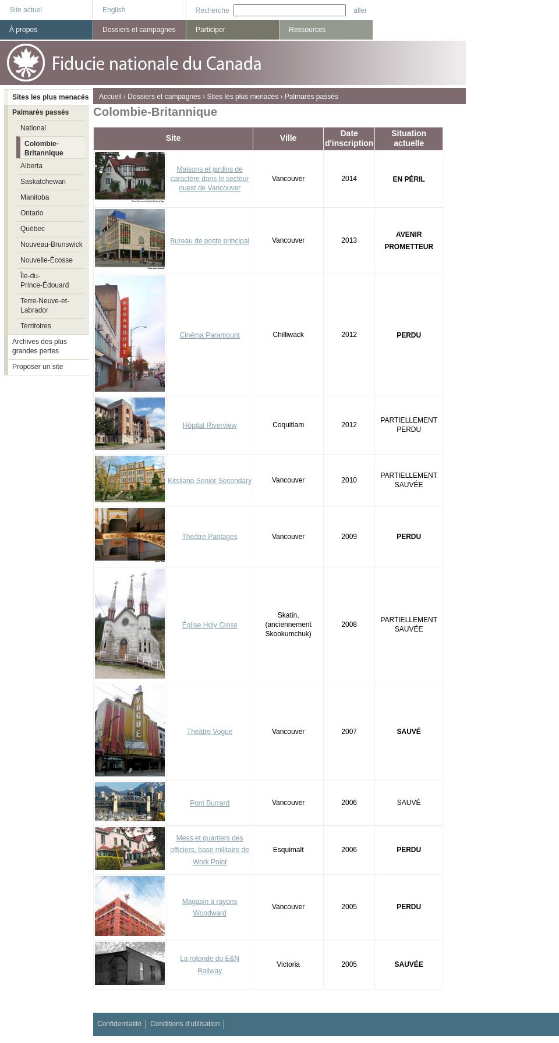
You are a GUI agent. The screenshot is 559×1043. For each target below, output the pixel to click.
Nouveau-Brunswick (51, 244)
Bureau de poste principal (209, 241)
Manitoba (34, 197)
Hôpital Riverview (210, 425)
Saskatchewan (43, 182)
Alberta (31, 166)
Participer (210, 30)
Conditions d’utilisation (185, 1024)
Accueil (110, 97)
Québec (32, 229)
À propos (23, 30)
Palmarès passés (311, 97)
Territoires (35, 326)
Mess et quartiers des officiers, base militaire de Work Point (210, 850)
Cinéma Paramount (209, 335)
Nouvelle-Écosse (46, 260)
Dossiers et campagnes (164, 97)
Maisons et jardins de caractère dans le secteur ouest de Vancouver (210, 178)
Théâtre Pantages (209, 537)
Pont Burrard (209, 803)
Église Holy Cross (210, 625)
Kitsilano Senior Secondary (210, 481)
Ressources (307, 30)
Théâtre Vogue (210, 732)
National (33, 128)
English (113, 10)
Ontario (31, 213)
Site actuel (25, 10)
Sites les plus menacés (242, 97)
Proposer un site (37, 367)
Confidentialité (119, 1024)
